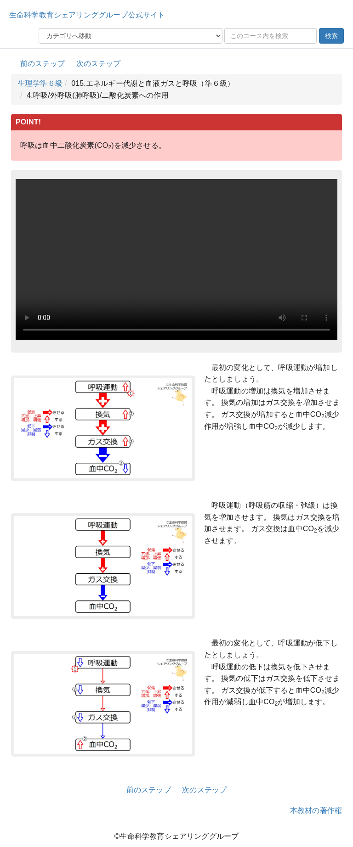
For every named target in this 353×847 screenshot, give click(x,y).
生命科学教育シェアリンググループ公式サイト (87, 15)
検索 (331, 35)
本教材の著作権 (316, 810)
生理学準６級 (40, 83)
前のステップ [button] (42, 63)
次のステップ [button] (98, 63)
